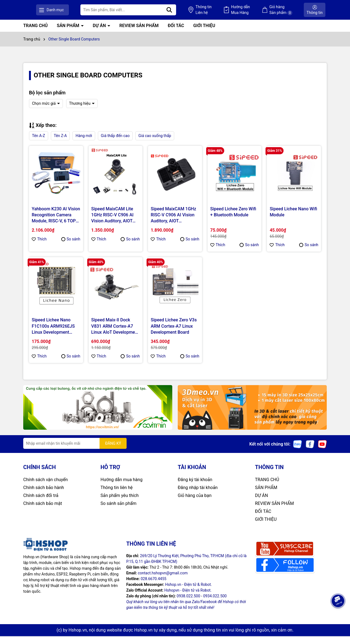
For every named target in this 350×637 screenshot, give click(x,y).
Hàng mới (83, 136)
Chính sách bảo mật (42, 504)
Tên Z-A (60, 136)
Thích (39, 240)
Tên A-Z (38, 136)
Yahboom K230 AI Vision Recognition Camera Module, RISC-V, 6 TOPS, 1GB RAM (56, 216)
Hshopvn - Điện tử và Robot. (188, 591)
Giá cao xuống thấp (154, 136)
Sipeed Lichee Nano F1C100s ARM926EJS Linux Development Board (53, 327)
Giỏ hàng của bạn (195, 496)
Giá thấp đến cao (115, 136)
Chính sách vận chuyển (45, 480)
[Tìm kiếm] (200, 10)
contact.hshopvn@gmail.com (163, 574)
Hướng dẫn (256, 10)
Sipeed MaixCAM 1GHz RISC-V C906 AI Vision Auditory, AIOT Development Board (173, 216)
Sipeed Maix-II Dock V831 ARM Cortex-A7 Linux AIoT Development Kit (115, 327)
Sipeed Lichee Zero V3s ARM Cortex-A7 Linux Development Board (174, 327)
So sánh (70, 240)
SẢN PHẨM (68, 26)
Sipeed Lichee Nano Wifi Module (293, 212)
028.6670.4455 (153, 579)
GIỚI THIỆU (204, 26)
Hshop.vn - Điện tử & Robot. (188, 585)
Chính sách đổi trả (41, 496)
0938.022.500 (188, 597)
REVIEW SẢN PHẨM (139, 26)
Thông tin (227, 10)
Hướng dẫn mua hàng (122, 480)
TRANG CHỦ (35, 26)
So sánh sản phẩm (118, 504)
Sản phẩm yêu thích (120, 496)
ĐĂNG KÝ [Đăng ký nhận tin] (113, 444)
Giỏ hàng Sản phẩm (288, 10)
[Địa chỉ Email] (75, 444)
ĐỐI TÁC (176, 26)
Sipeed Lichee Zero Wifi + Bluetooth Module (233, 212)
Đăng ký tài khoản (195, 480)
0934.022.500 (215, 597)
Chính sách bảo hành (43, 488)
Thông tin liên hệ (117, 488)
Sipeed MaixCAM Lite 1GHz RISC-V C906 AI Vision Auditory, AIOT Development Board (112, 216)
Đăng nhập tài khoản (198, 488)
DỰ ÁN (100, 26)
